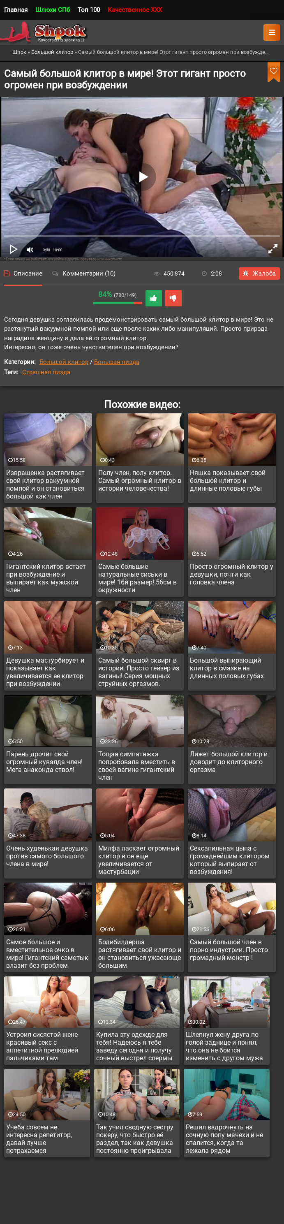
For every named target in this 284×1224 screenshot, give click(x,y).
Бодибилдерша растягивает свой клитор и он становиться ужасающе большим (139, 953)
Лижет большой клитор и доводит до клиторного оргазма (229, 762)
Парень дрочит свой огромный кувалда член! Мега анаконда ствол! (44, 762)
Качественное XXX (135, 10)
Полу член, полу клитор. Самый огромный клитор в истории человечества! (139, 480)
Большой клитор (63, 362)
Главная (16, 10)
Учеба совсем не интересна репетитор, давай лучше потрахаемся (39, 1138)
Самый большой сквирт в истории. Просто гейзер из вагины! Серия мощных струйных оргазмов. (138, 672)
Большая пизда (116, 362)
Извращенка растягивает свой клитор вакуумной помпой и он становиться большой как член (45, 484)
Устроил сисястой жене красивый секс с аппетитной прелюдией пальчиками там (42, 1046)
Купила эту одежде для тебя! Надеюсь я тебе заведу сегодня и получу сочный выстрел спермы (134, 1046)
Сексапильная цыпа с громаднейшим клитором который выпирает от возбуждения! (230, 860)
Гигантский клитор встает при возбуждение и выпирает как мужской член (46, 578)
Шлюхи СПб (52, 10)
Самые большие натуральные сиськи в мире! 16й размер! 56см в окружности (137, 578)
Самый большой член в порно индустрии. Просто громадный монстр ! (229, 950)
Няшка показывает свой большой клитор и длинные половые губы (228, 480)
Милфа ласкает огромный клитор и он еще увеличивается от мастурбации (138, 860)
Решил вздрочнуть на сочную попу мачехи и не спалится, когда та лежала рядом (224, 1138)
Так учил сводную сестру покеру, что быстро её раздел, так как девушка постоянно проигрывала (134, 1138)
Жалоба (259, 273)
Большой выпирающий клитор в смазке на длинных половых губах (227, 668)
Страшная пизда (46, 372)
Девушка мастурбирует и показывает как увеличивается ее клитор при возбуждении (45, 672)
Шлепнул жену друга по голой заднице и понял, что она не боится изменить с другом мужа (224, 1046)
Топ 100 (89, 10)
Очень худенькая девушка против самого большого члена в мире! (47, 856)
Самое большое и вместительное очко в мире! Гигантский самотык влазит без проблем (47, 953)
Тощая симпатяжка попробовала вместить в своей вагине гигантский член (136, 765)
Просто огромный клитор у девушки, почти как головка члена (231, 574)
